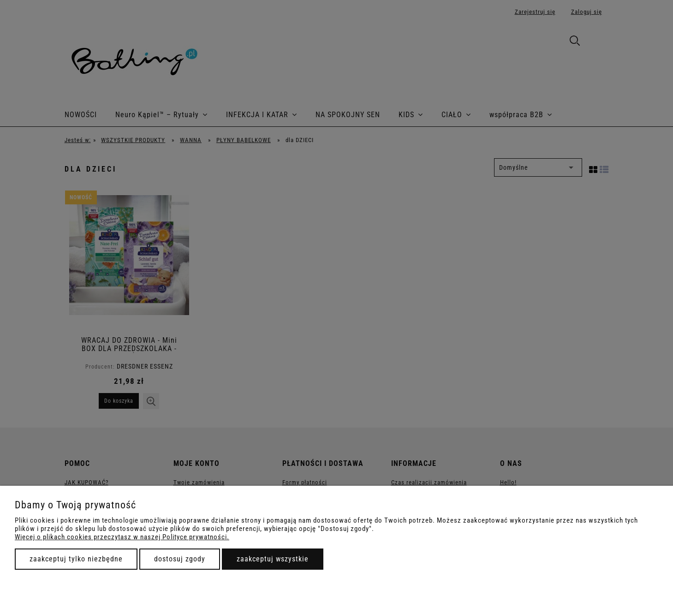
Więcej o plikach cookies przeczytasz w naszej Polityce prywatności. (122, 537)
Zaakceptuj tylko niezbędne (76, 558)
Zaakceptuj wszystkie (273, 558)
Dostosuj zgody (179, 558)
